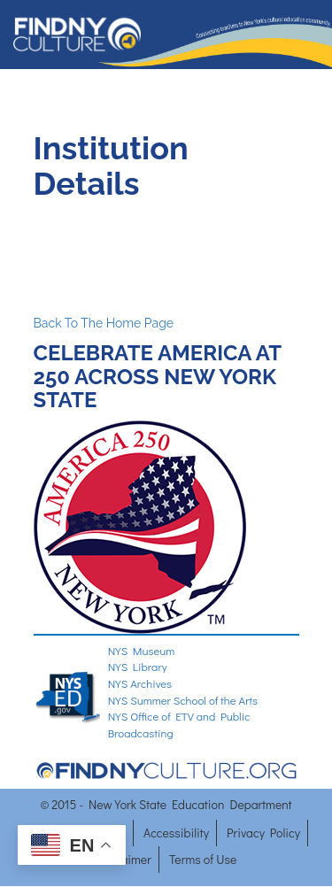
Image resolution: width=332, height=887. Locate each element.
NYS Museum (141, 650)
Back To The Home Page (104, 323)
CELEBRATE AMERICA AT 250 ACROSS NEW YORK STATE (158, 376)
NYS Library (137, 666)
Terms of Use (202, 859)
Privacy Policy (263, 832)
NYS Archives (140, 682)
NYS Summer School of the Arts (183, 699)
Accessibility (176, 832)
